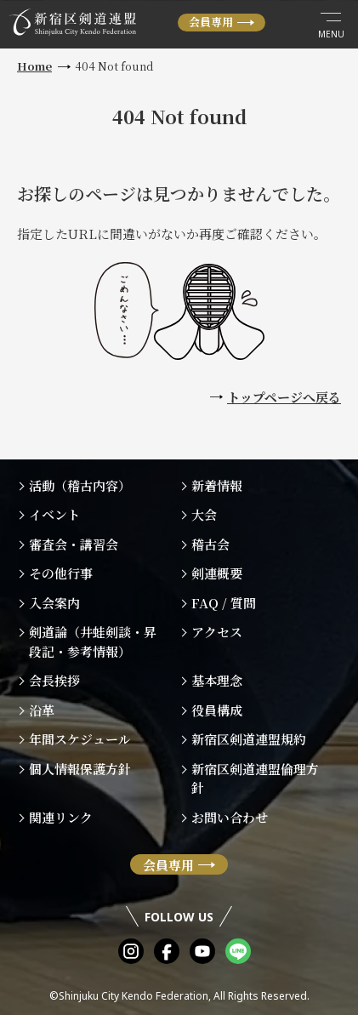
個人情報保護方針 (80, 769)
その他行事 (61, 573)
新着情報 (216, 485)
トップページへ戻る (284, 397)
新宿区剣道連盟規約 (248, 739)
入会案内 (54, 603)
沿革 (41, 710)
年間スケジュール (80, 739)
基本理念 (216, 680)
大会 (204, 514)
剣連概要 (216, 573)
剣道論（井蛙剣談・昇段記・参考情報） (92, 641)
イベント (54, 514)
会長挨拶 (54, 680)
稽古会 (210, 544)
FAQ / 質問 (223, 603)
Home (34, 66)
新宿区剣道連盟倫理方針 (255, 778)
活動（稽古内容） (80, 485)
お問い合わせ (229, 817)
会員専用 (211, 22)
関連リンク (61, 817)
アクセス (216, 632)
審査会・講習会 (73, 544)
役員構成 (216, 710)
